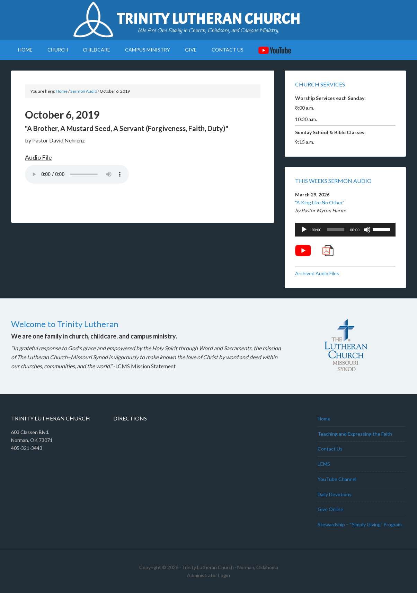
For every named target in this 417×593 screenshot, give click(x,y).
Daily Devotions (335, 494)
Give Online (330, 509)
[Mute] (367, 229)
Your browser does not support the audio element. (77, 174)
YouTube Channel (337, 479)
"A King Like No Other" (319, 202)
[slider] (336, 229)
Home (324, 418)
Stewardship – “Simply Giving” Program (360, 524)
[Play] (304, 229)
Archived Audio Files (317, 273)
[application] (345, 230)
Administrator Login (208, 575)
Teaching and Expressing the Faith (355, 434)
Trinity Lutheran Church (208, 19)
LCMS (324, 464)
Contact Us (330, 449)
